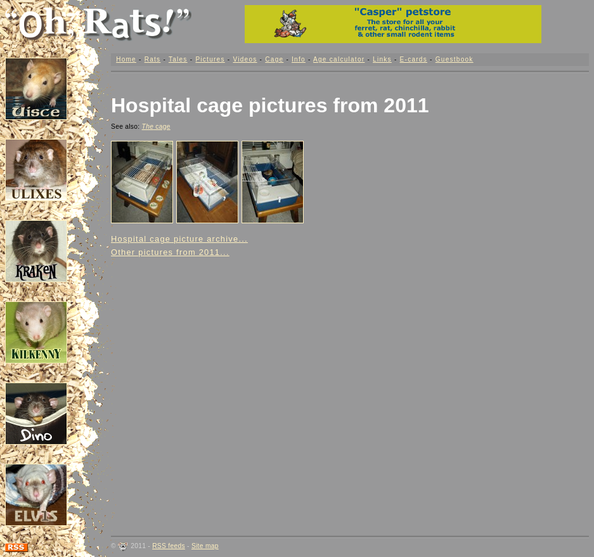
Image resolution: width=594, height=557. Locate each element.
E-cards (413, 59)
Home (126, 59)
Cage (274, 59)
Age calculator (339, 59)
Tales (178, 59)
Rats (153, 59)
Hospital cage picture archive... (179, 239)
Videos (245, 59)
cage (156, 126)
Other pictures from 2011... (170, 252)
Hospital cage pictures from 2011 (270, 105)
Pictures (209, 59)
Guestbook (455, 59)
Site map (205, 545)
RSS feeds (168, 545)
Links (382, 59)
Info (299, 59)
